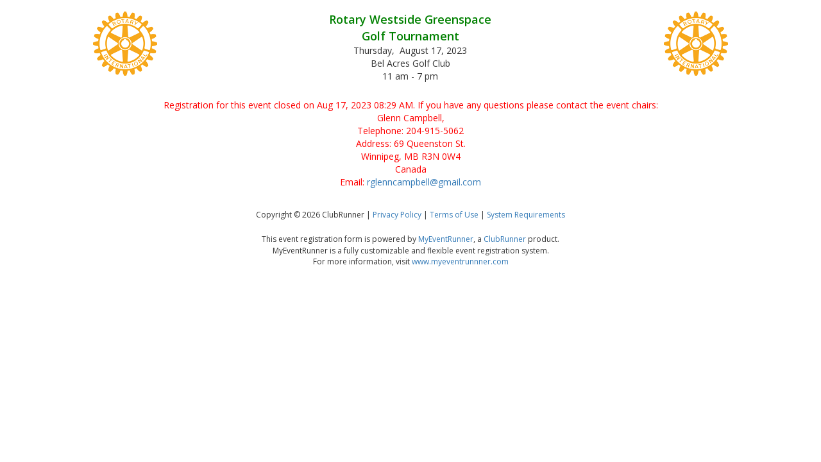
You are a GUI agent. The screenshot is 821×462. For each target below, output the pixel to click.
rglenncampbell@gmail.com (424, 182)
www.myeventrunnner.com (460, 261)
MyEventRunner (445, 239)
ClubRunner (505, 239)
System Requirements (526, 214)
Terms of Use (454, 214)
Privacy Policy (397, 214)
